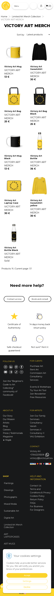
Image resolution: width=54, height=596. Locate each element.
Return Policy (37, 499)
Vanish (33, 426)
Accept (27, 575)
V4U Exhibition (37, 436)
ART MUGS (9, 543)
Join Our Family (38, 416)
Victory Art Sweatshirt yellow (36, 203)
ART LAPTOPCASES (11, 535)
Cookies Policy (37, 496)
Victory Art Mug (12, 66)
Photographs (10, 497)
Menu (16, 6)
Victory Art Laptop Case (11, 201)
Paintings (8, 483)
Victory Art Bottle (36, 157)
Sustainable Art (11, 511)
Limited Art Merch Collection (13, 526)
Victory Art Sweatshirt (36, 67)
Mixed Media (10, 504)
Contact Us (35, 485)
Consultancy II (37, 433)
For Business (36, 506)
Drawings (8, 490)
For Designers (37, 510)
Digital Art (9, 517)
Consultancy (36, 422)
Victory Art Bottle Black (11, 248)
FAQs (32, 503)
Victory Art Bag (12, 111)
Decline (27, 587)
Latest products (35, 34)
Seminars (34, 419)
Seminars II (35, 429)
